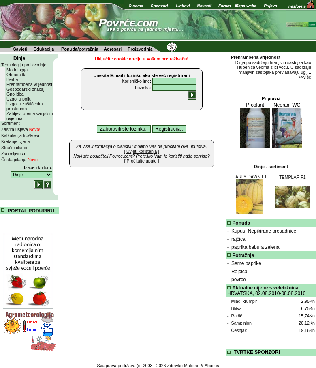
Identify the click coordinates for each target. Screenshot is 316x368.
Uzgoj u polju (19, 98)
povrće (238, 279)
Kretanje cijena (15, 141)
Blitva (236, 308)
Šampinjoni (242, 323)
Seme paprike (246, 263)
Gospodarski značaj (25, 89)
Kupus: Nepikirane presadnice (263, 231)
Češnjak (239, 330)
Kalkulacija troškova (20, 135)
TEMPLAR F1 (292, 177)
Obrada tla (16, 74)
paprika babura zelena (255, 247)
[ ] (141, 151)
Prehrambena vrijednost (29, 84)
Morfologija (17, 69)
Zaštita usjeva (21, 129)
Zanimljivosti (13, 153)
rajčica (238, 239)
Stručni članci (14, 147)
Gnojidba (15, 94)
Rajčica (239, 271)
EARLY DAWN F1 (250, 176)
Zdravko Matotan (183, 365)
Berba (12, 79)
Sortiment (10, 123)
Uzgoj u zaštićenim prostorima (24, 106)
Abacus (212, 365)
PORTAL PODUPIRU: (32, 211)
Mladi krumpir (244, 301)
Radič (236, 315)
